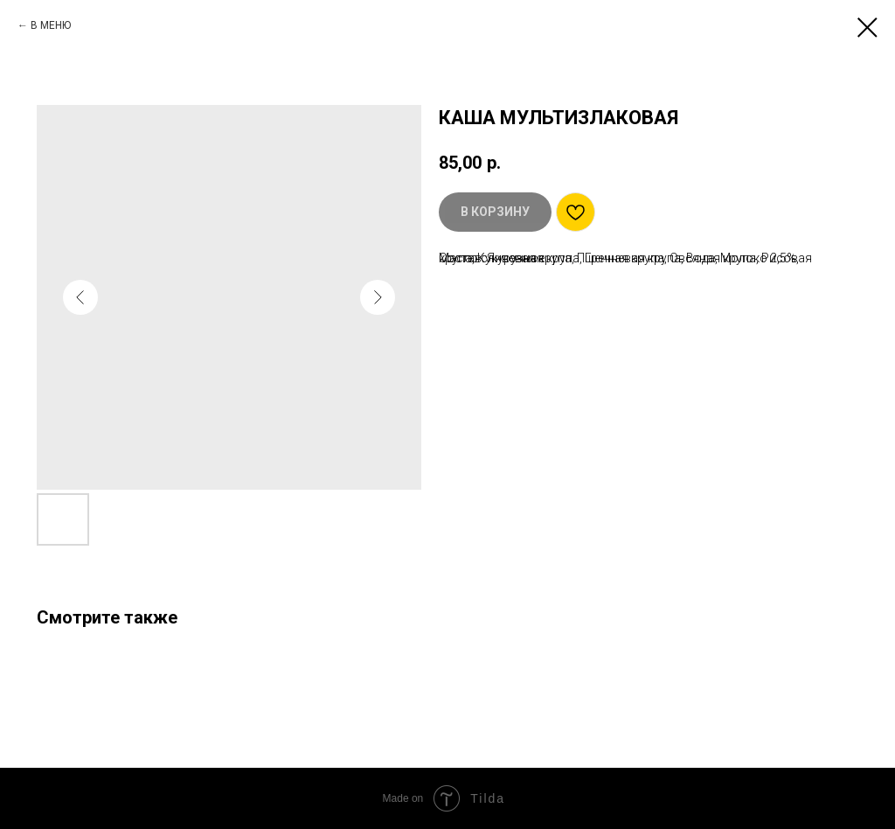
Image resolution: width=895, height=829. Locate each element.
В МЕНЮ (51, 25)
